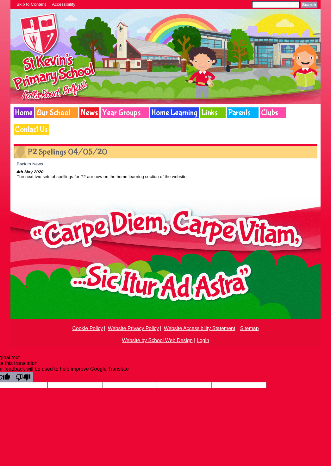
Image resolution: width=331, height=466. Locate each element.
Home (24, 113)
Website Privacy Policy (133, 328)
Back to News (30, 164)
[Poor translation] (23, 377)
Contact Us (31, 129)
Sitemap (249, 328)
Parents (239, 113)
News (89, 113)
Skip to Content (31, 4)
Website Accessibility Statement (199, 328)
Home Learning (174, 113)
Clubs (269, 113)
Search (309, 4)
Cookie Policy (87, 328)
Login (203, 340)
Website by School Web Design (157, 340)
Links (209, 113)
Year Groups (121, 113)
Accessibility (63, 4)
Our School (53, 113)
